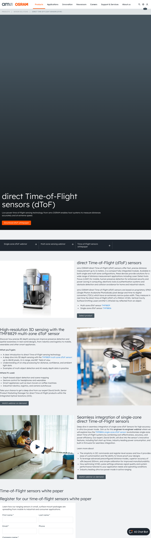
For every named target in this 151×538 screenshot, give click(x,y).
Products (6, 12)
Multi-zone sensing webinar (53, 244)
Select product (85, 315)
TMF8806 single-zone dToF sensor (110, 432)
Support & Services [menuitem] (110, 4)
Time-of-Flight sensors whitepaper (87, 245)
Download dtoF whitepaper (16, 223)
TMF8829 (106, 305)
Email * (5, 526)
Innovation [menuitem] (67, 4)
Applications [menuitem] (52, 4)
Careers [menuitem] (93, 4)
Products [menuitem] (39, 4)
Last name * (44, 515)
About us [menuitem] (126, 4)
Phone (42, 526)
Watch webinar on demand (14, 403)
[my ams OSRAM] (147, 4)
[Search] (139, 4)
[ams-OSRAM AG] (15, 4)
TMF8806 (107, 308)
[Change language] (143, 4)
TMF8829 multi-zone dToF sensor (57, 357)
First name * (8, 515)
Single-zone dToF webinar (15, 244)
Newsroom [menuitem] (81, 4)
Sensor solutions (21, 12)
